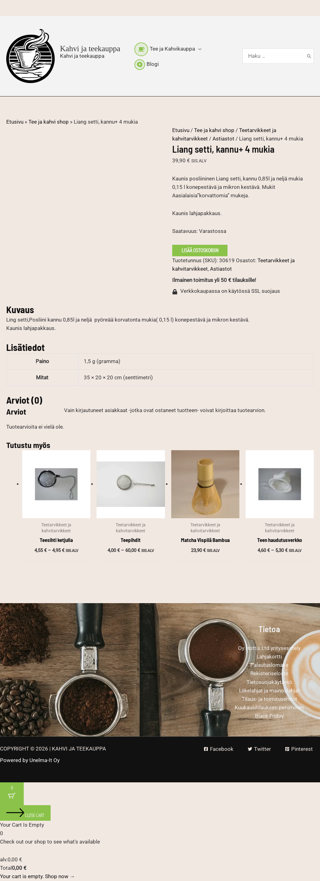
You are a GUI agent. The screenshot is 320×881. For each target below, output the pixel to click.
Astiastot (223, 138)
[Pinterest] (299, 749)
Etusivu (14, 122)
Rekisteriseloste (269, 673)
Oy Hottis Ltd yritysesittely (269, 648)
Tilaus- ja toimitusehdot (269, 699)
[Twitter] (259, 749)
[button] (198, 49)
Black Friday (269, 716)
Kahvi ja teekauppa (90, 48)
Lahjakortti (269, 656)
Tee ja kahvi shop (48, 122)
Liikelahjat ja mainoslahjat (269, 690)
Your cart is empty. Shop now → (37, 876)
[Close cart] (25, 813)
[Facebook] (219, 749)
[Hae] (309, 56)
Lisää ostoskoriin (200, 250)
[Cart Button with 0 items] (12, 793)
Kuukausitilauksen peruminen (269, 707)
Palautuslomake (269, 665)
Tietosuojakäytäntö (269, 682)
